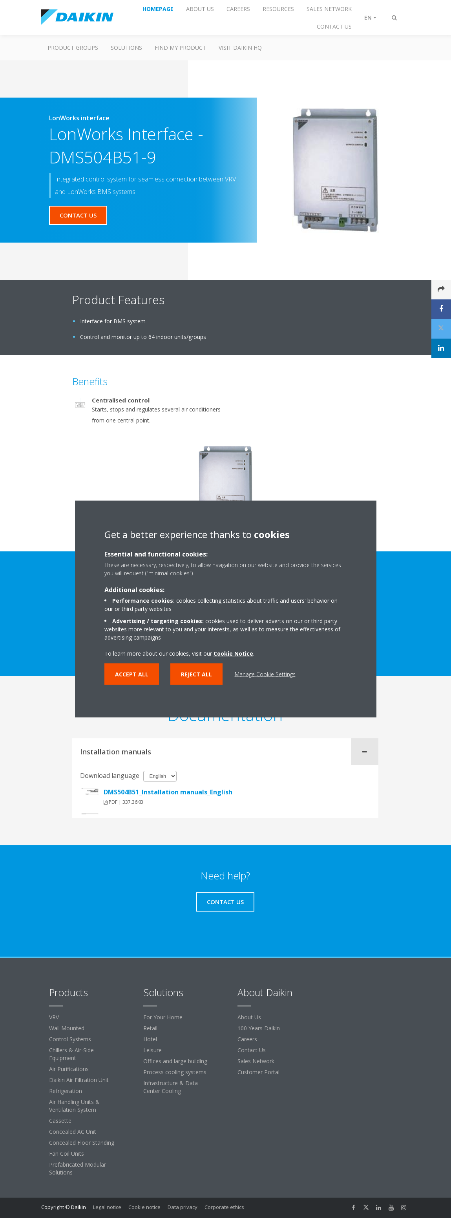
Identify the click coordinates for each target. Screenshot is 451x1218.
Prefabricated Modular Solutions (77, 1168)
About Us (249, 1017)
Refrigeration (65, 1091)
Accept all (131, 674)
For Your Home (163, 1017)
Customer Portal (258, 1072)
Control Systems (70, 1039)
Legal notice (107, 1207)
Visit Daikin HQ (240, 47)
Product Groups (72, 47)
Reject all (196, 674)
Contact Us (251, 1050)
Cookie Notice (233, 653)
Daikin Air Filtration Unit (79, 1080)
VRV (54, 1017)
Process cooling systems (174, 1072)
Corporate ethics (224, 1207)
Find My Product (180, 47)
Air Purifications (69, 1069)
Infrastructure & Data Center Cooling (170, 1087)
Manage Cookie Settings (265, 674)
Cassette (60, 1120)
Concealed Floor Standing (81, 1142)
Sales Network (255, 1061)
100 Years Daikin (258, 1028)
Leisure (152, 1050)
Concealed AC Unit (72, 1131)
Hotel (150, 1039)
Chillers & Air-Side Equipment (71, 1054)
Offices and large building (175, 1061)
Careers (247, 1039)
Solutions (126, 47)
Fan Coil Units (66, 1153)
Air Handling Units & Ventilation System (74, 1105)
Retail (150, 1028)
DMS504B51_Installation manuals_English (168, 792)
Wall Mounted (66, 1028)
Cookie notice (144, 1207)
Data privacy (182, 1207)
